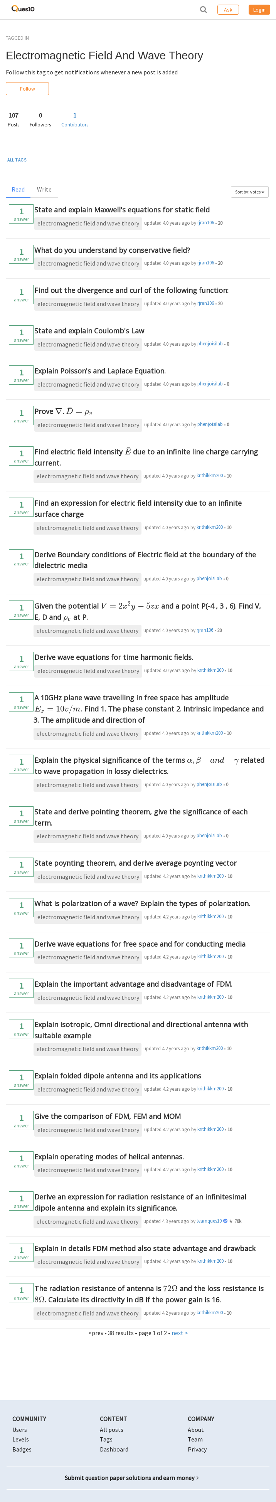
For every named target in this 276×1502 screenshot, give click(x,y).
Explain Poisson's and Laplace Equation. (100, 370)
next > (180, 1333)
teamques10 (209, 1221)
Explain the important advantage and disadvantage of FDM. (133, 984)
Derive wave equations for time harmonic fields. (113, 657)
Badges (22, 1449)
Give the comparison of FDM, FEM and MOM (107, 1116)
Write (44, 189)
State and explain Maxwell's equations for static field (122, 209)
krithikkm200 (210, 475)
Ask (228, 9)
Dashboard (114, 1449)
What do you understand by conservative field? (112, 250)
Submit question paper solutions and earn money (132, 1478)
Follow (27, 88)
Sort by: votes (249, 192)
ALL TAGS (17, 160)
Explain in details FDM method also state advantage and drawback (145, 1248)
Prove (63, 411)
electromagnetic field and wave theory (88, 223)
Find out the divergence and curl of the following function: (131, 290)
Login (259, 9)
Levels (20, 1439)
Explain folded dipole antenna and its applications (117, 1075)
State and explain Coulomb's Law (89, 330)
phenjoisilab (210, 343)
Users (19, 1429)
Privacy (197, 1449)
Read (18, 189)
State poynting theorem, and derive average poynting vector (135, 863)
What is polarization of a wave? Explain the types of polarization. (142, 903)
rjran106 (205, 222)
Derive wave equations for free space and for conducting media (140, 944)
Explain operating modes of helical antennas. (109, 1156)
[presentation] (74, 411)
